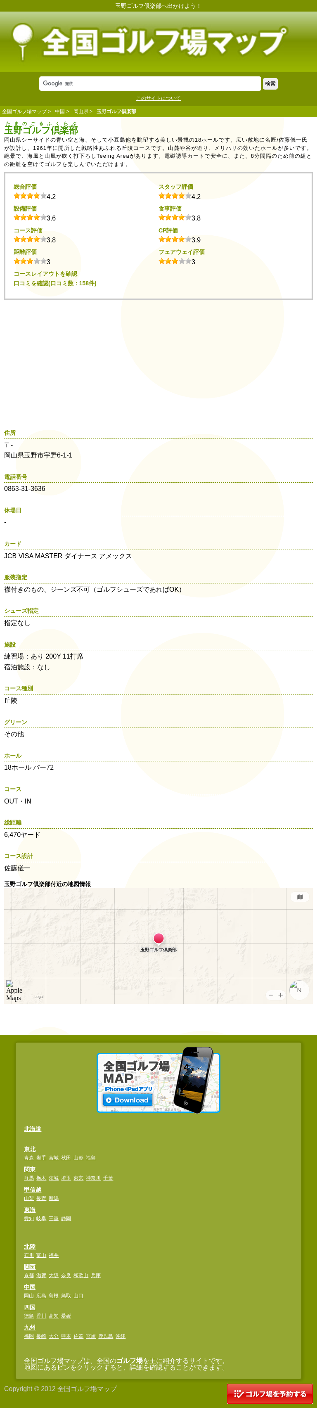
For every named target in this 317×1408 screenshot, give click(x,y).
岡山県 (80, 111)
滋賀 (41, 1275)
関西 (29, 1266)
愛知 (29, 1218)
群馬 (29, 1178)
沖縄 (120, 1336)
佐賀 (78, 1336)
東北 (29, 1149)
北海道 (32, 1129)
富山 (41, 1255)
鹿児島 (105, 1336)
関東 (29, 1169)
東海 (29, 1210)
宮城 (54, 1158)
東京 (78, 1178)
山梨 (29, 1198)
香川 (41, 1316)
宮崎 (91, 1336)
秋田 (66, 1158)
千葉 (108, 1178)
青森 (29, 1158)
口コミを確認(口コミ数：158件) (55, 283)
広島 (41, 1296)
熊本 (66, 1336)
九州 (29, 1327)
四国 (29, 1307)
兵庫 (96, 1275)
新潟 (54, 1198)
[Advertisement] (160, 362)
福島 (91, 1158)
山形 (78, 1158)
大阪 (54, 1275)
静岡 (66, 1218)
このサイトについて (158, 98)
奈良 (66, 1275)
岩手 (41, 1158)
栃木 (41, 1178)
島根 (54, 1296)
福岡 (29, 1336)
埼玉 (66, 1178)
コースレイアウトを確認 (45, 273)
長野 (41, 1198)
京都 (29, 1275)
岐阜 (41, 1218)
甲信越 (32, 1189)
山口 (78, 1296)
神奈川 (93, 1178)
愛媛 (66, 1316)
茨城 (54, 1178)
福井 (54, 1255)
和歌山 (80, 1275)
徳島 (29, 1316)
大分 (54, 1336)
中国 (60, 111)
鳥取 (66, 1296)
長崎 (41, 1336)
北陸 (29, 1246)
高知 (54, 1316)
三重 (54, 1218)
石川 (29, 1255)
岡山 (29, 1296)
